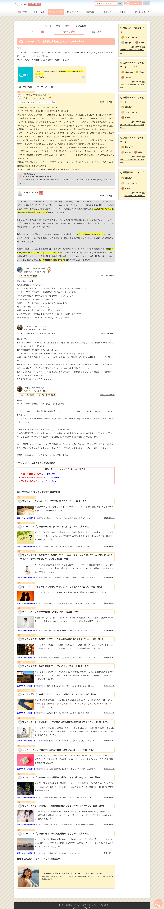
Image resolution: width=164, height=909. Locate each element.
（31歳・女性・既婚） (36, 93)
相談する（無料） (133, 3)
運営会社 (69, 901)
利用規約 (77, 901)
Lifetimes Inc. (79, 904)
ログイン (147, 3)
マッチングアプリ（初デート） (60, 26)
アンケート (124, 12)
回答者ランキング (142, 12)
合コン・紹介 (39, 12)
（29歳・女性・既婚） (35, 386)
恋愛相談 (69, 32)
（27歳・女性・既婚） (36, 324)
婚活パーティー (73, 12)
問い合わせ (104, 901)
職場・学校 (22, 12)
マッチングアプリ (56, 12)
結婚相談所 (90, 12)
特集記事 (107, 12)
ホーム (61, 901)
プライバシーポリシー (90, 901)
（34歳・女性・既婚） (35, 267)
